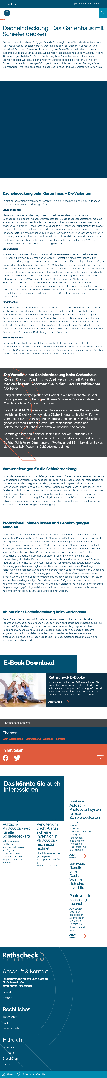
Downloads (10, 1047)
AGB (6, 1022)
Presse (7, 1064)
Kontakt (8, 992)
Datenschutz (11, 1028)
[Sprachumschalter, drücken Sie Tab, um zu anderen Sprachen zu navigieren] (13, 4)
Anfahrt (7, 998)
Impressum (10, 1017)
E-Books (8, 1053)
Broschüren (10, 1058)
